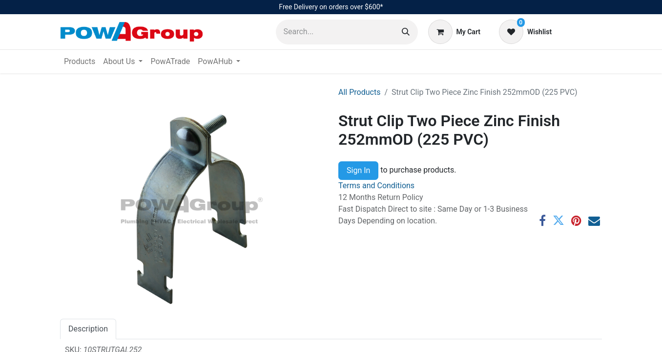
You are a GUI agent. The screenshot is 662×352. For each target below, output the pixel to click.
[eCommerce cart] (454, 31)
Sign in (582, 31)
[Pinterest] (576, 220)
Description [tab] (88, 328)
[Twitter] (558, 220)
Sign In (358, 170)
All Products (359, 92)
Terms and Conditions (376, 185)
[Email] (594, 220)
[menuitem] (79, 61)
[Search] (405, 32)
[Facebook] (542, 220)
